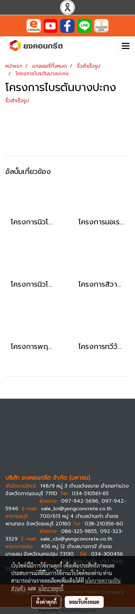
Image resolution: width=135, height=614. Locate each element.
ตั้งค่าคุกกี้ (46, 602)
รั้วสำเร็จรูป (17, 100)
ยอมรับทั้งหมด (84, 602)
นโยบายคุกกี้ (50, 588)
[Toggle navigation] (126, 46)
